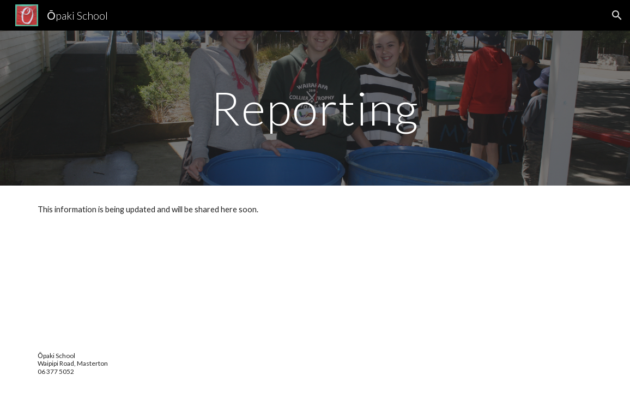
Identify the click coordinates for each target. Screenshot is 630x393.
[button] (617, 15)
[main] (315, 107)
